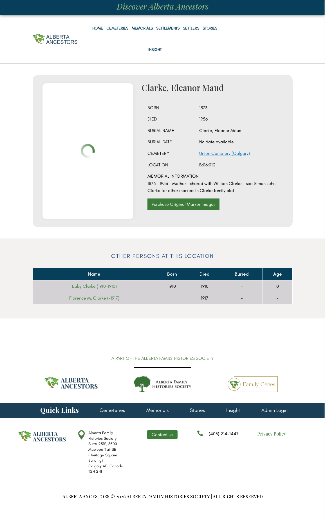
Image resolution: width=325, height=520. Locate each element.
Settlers (191, 28)
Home (97, 28)
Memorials (142, 28)
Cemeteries (117, 28)
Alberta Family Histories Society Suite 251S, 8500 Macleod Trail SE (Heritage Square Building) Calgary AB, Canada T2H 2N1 (105, 452)
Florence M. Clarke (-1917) (94, 298)
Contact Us (162, 434)
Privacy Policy (271, 434)
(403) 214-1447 (218, 436)
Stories (210, 28)
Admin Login (274, 410)
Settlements (168, 28)
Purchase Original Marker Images (183, 204)
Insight (155, 49)
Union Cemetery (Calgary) (224, 153)
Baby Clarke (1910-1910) (94, 286)
